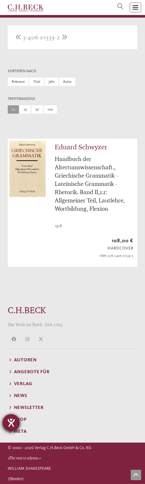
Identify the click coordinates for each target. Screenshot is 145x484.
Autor (67, 81)
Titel (36, 81)
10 (13, 109)
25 (25, 109)
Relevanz (18, 81)
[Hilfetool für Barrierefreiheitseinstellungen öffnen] (11, 422)
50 (37, 109)
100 (50, 109)
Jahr (52, 81)
